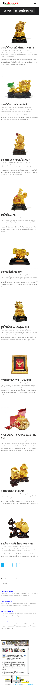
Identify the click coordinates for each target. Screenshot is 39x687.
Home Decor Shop (13, 50)
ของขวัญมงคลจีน (19, 109)
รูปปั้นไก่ (22, 222)
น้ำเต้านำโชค (28, 332)
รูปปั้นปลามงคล (15, 278)
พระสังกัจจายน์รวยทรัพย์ (14, 104)
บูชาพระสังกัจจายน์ (21, 54)
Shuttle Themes (17, 684)
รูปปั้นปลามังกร (29, 166)
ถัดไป (18, 565)
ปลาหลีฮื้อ (9, 278)
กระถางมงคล (14, 443)
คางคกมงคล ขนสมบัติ (12, 490)
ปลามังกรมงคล (22, 166)
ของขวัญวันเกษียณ (16, 385)
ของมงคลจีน (11, 166)
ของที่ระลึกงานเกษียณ (11, 386)
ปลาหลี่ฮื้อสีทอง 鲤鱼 (12, 271)
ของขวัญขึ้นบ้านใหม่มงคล (21, 52)
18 (14, 565)
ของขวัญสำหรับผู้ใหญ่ (13, 445)
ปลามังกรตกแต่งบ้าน (32, 277)
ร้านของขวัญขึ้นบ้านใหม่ (15, 334)
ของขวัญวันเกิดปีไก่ (7, 222)
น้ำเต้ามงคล (34, 332)
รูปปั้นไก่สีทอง (34, 222)
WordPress (30, 684)
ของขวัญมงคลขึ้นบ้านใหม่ (10, 54)
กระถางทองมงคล (7, 443)
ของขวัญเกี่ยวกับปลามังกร (28, 165)
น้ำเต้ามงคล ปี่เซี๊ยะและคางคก (17, 543)
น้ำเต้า (23, 332)
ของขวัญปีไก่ (23, 220)
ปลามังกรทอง (3, 278)
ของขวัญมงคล (21, 443)
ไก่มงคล (2, 223)
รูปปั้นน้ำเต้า (23, 334)
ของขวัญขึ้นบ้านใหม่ (26, 50)
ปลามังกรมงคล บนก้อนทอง (15, 159)
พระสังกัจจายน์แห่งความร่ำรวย (17, 47)
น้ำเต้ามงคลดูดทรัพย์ (5, 334)
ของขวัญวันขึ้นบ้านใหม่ (28, 109)
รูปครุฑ (22, 386)
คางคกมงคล (7, 497)
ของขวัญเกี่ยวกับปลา (18, 277)
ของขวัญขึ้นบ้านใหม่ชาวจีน (10, 52)
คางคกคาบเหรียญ (11, 111)
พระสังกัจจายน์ (28, 54)
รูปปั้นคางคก (12, 497)
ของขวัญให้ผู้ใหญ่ (22, 445)
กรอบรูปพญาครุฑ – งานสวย (16, 379)
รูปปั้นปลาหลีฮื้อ (22, 278)
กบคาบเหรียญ (7, 549)
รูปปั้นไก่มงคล (8, 214)
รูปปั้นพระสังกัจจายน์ (9, 56)
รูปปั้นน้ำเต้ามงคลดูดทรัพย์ (15, 327)
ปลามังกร (16, 166)
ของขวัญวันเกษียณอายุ (25, 385)
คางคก (2, 497)
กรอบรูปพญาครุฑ (7, 385)
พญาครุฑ (19, 386)
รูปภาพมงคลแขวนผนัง (29, 386)
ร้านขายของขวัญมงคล (31, 445)
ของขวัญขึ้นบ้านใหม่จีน (9, 332)
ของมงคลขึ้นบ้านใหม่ (18, 550)
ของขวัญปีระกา (16, 220)
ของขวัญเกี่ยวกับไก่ (16, 222)
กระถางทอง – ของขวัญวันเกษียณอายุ (18, 436)
